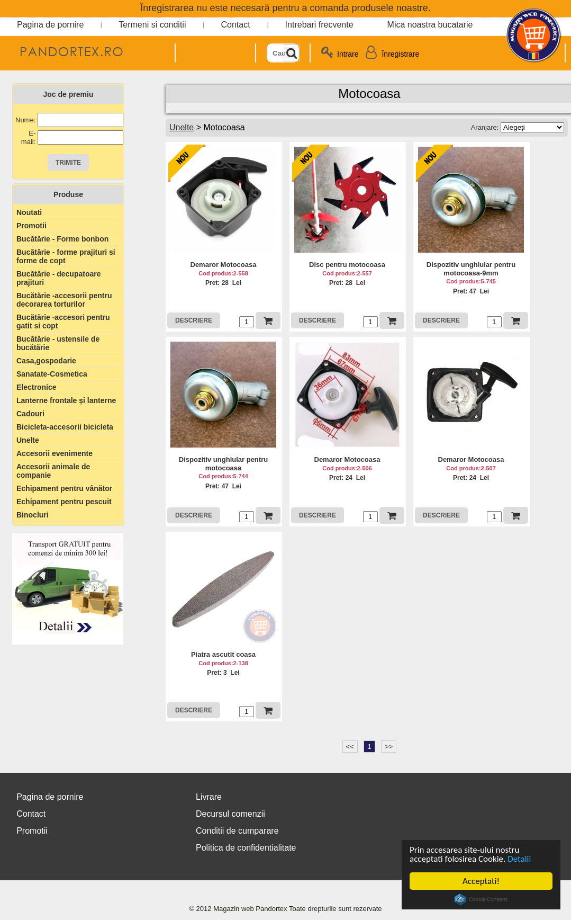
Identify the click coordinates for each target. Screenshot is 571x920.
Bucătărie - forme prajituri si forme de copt (65, 256)
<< (350, 747)
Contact (235, 24)
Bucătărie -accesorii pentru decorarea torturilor (64, 299)
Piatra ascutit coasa (223, 654)
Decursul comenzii (230, 813)
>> (389, 747)
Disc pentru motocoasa (347, 265)
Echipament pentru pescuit (64, 501)
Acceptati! (481, 881)
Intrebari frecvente (319, 24)
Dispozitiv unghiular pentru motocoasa (223, 463)
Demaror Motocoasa (224, 265)
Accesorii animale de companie (53, 470)
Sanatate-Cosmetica (51, 374)
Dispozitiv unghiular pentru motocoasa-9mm (471, 269)
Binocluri (32, 515)
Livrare (209, 796)
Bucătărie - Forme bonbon (62, 239)
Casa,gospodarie (46, 360)
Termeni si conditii (152, 24)
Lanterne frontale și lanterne (66, 400)
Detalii (519, 858)
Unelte (27, 440)
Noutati (29, 212)
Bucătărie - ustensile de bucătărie (57, 343)
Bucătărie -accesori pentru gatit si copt (63, 321)
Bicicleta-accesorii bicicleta (64, 427)
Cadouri (30, 413)
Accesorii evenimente (54, 453)
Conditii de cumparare (237, 830)
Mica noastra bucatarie (430, 24)
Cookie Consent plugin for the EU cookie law (481, 899)
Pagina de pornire (50, 24)
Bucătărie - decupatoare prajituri (58, 278)
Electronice (36, 387)
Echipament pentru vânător (64, 488)
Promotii (31, 225)
